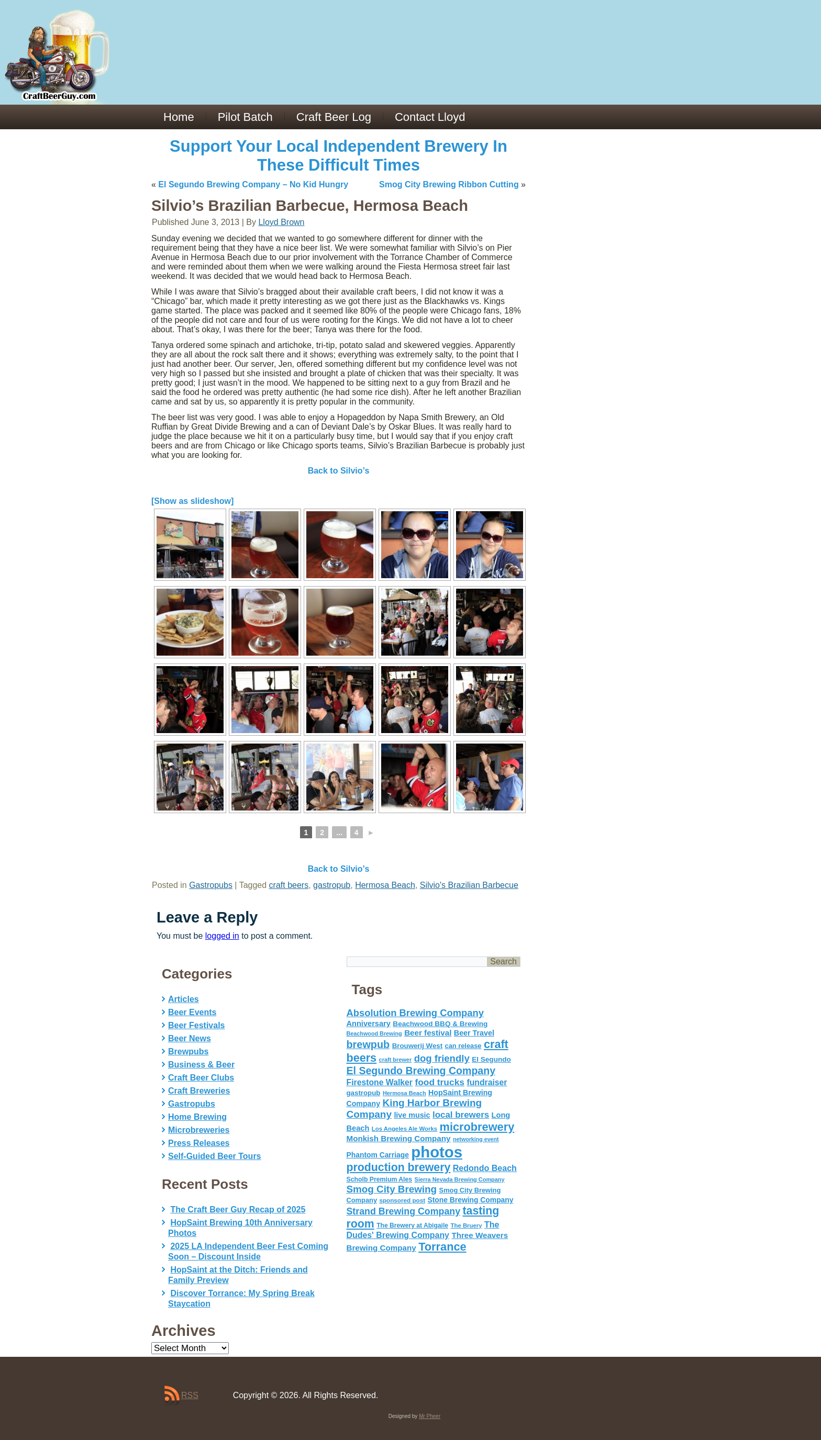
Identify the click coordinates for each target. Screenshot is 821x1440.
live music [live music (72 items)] (412, 1115)
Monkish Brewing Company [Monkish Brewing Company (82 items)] (399, 1138)
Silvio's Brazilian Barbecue (469, 885)
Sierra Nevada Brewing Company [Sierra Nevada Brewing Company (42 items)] (460, 1179)
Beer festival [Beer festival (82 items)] (427, 1032)
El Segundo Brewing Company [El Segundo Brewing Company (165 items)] (421, 1070)
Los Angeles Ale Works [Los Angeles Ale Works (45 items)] (404, 1129)
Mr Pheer (429, 1416)
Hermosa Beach (385, 885)
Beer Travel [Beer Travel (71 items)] (474, 1033)
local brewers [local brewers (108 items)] (460, 1115)
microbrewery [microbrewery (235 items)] (477, 1126)
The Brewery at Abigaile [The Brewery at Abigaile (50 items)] (412, 1225)
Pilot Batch (245, 116)
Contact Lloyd (430, 116)
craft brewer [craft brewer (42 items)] (395, 1059)
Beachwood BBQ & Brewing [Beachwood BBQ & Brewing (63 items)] (440, 1024)
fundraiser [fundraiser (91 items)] (487, 1082)
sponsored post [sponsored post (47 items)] (402, 1200)
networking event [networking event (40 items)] (476, 1139)
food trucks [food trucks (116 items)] (439, 1082)
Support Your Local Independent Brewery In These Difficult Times (338, 155)
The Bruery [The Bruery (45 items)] (466, 1225)
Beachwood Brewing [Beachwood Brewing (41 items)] (374, 1033)
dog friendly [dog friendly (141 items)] (442, 1058)
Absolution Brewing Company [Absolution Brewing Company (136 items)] (415, 1012)
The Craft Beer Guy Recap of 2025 (237, 1209)
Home (178, 116)
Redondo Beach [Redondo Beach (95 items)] (485, 1168)
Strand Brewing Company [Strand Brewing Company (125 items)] (404, 1211)
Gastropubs (210, 885)
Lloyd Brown (281, 222)
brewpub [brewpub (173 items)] (368, 1044)
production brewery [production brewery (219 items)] (399, 1167)
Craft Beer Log (333, 116)
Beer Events (192, 1012)
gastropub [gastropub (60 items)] (364, 1093)
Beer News (189, 1038)
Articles (183, 999)
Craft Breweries (199, 1090)
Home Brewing (197, 1116)
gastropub (331, 885)
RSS (189, 1395)
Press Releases (198, 1143)
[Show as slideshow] (192, 501)
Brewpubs (188, 1051)
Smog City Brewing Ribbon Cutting (449, 184)
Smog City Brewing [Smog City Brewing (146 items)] (392, 1189)
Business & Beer (201, 1064)
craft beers (289, 885)
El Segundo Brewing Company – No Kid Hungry (253, 184)
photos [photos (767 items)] (436, 1152)
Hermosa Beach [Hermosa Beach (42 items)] (404, 1093)
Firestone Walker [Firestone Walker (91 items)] (380, 1082)
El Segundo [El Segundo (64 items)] (491, 1059)
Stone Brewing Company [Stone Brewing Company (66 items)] (470, 1200)
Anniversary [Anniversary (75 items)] (369, 1023)
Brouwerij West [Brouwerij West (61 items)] (417, 1046)
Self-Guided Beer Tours (214, 1156)
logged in (222, 935)
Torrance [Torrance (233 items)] (442, 1246)
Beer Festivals (196, 1025)
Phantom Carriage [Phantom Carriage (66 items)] (378, 1155)
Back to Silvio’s (339, 470)
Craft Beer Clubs (201, 1077)
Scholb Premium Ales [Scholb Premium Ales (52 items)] (380, 1179)
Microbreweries (198, 1130)
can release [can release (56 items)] (463, 1046)
